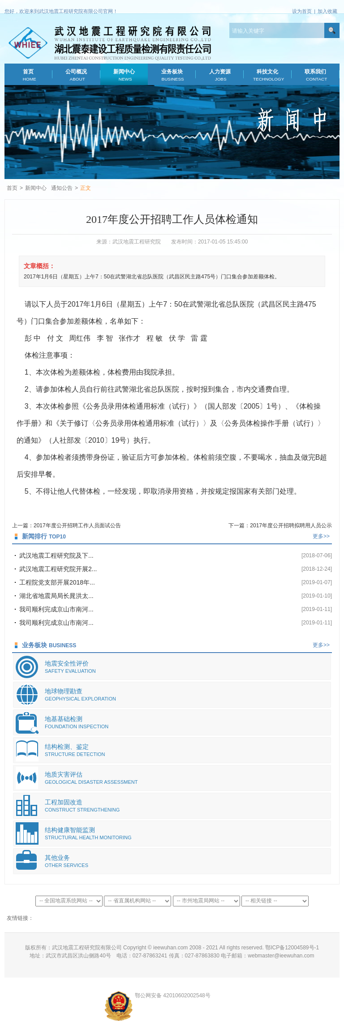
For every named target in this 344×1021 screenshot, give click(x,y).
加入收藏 (327, 11)
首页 (28, 75)
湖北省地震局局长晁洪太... (56, 595)
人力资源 (219, 75)
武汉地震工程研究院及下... (56, 555)
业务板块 (171, 75)
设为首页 (302, 11)
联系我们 (315, 75)
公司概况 (76, 75)
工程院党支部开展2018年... (57, 582)
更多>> (321, 536)
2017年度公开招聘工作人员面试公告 (77, 525)
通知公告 (62, 188)
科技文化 (267, 75)
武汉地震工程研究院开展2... (58, 568)
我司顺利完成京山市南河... (56, 609)
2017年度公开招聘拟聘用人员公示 (291, 525)
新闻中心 (123, 75)
